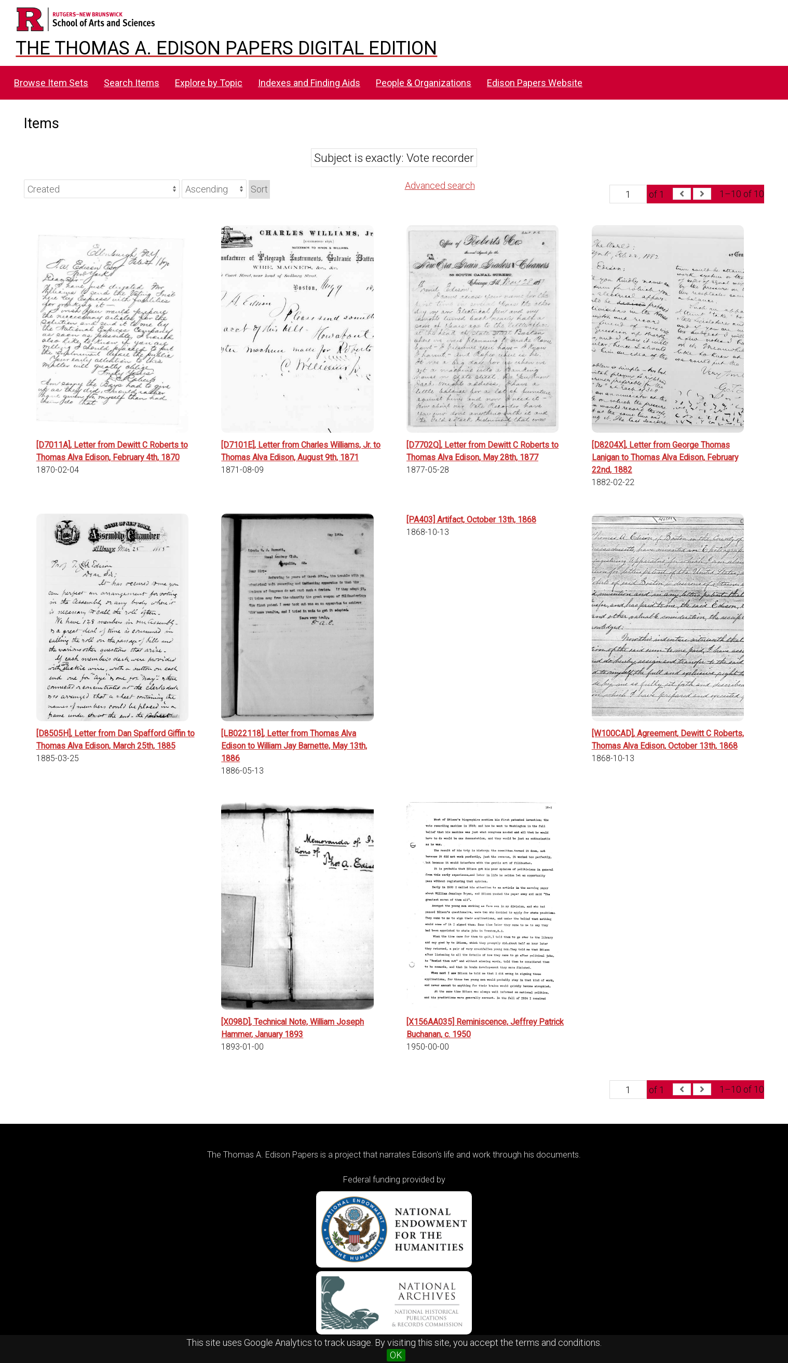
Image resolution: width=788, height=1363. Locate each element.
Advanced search (440, 185)
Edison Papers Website (534, 82)
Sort (259, 189)
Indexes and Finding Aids (309, 82)
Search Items (131, 82)
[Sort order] (214, 189)
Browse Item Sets (51, 82)
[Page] (628, 194)
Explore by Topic (208, 82)
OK (396, 1355)
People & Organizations (423, 82)
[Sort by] (102, 189)
